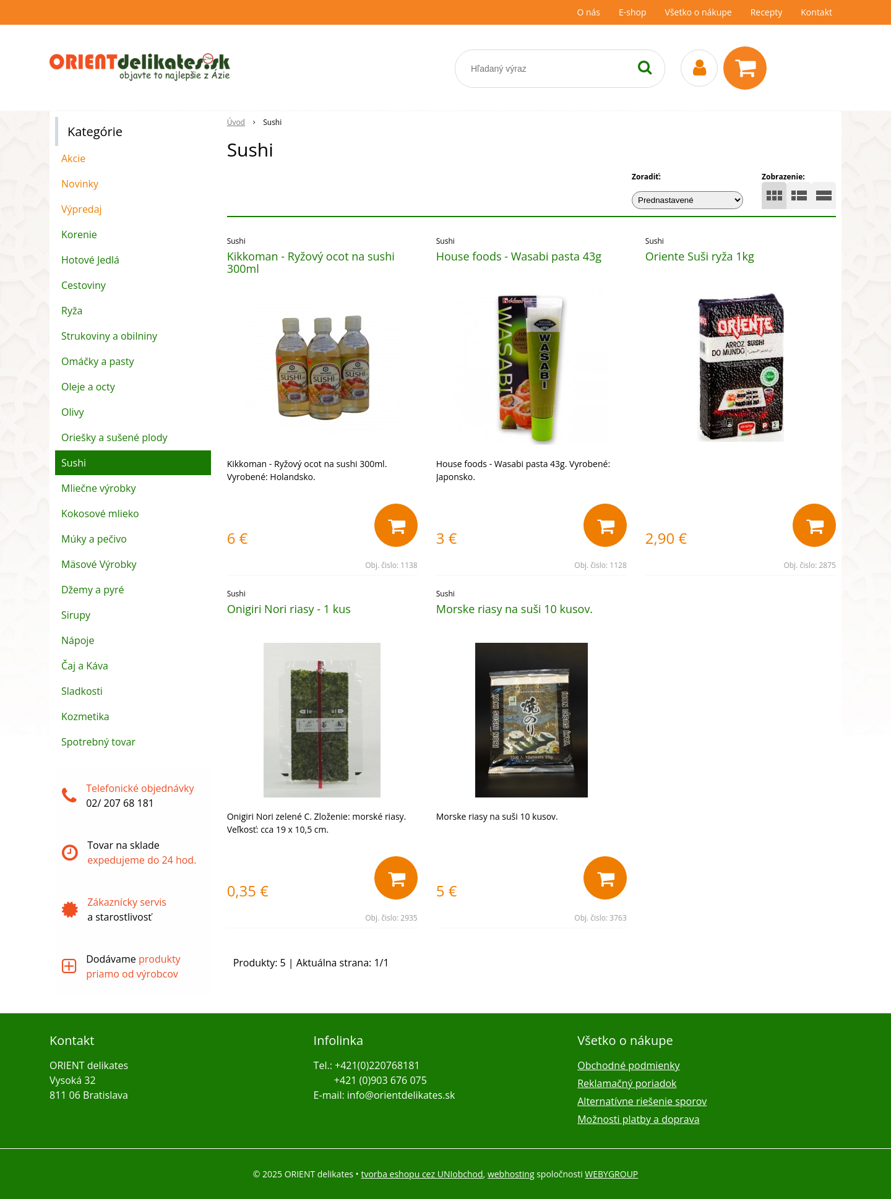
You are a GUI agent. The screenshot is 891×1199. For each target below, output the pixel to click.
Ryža (71, 310)
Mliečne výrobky (98, 488)
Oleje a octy (88, 386)
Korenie (79, 234)
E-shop (633, 12)
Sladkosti (82, 691)
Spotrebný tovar (98, 742)
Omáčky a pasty (97, 361)
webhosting (511, 1174)
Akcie (73, 158)
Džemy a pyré (92, 589)
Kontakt (816, 12)
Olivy (72, 412)
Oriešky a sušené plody (114, 437)
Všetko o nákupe (698, 12)
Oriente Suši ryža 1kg (699, 256)
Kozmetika (85, 716)
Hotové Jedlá (90, 260)
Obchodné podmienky (628, 1065)
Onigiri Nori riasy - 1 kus (289, 608)
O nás (588, 12)
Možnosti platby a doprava (638, 1119)
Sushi (73, 463)
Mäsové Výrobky (99, 564)
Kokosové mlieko (100, 513)
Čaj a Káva (84, 666)
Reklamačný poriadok (626, 1083)
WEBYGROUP (611, 1174)
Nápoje (77, 640)
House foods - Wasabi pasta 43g (518, 256)
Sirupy (75, 615)
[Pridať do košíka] (396, 525)
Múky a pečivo (94, 539)
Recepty (767, 12)
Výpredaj (81, 209)
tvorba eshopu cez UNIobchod (422, 1174)
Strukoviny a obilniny (109, 336)
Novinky (79, 184)
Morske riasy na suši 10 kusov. (514, 608)
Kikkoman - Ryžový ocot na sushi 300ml (311, 262)
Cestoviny (83, 285)
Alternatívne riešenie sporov (642, 1101)
